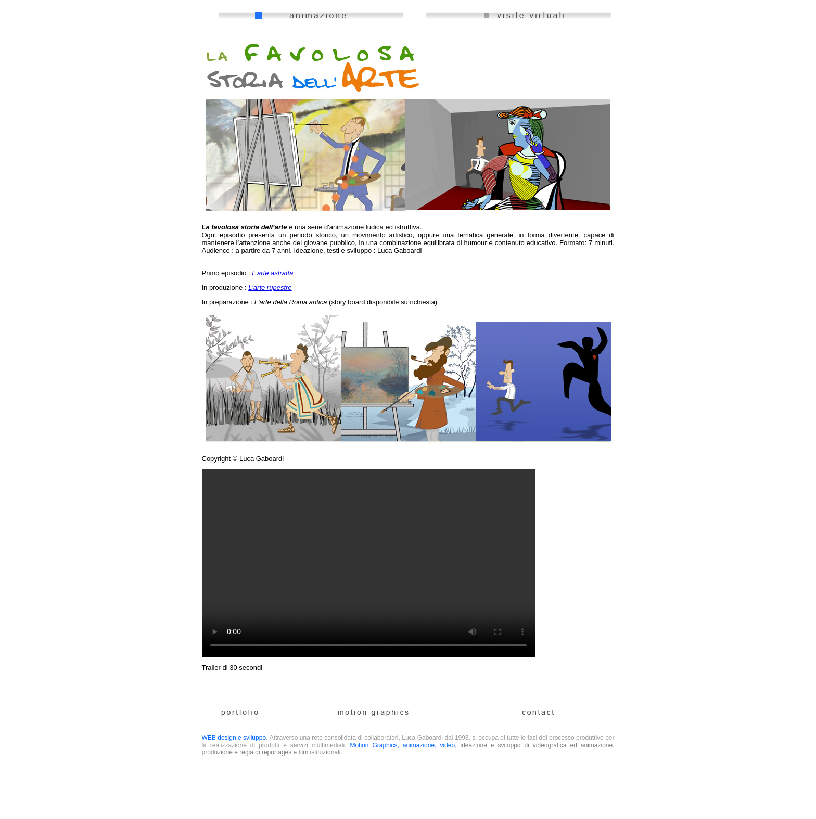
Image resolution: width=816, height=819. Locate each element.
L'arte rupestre (269, 287)
